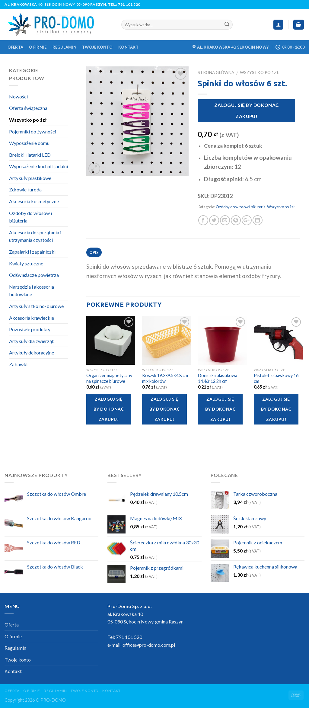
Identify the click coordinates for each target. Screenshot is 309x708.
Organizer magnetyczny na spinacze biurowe (109, 378)
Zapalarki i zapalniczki (32, 252)
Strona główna (216, 72)
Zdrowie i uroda (25, 189)
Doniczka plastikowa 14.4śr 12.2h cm (217, 378)
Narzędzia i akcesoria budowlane (31, 290)
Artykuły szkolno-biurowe (36, 306)
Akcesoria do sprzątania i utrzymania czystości (35, 236)
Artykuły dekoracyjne (31, 352)
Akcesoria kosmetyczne (34, 201)
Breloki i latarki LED (30, 155)
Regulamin (64, 47)
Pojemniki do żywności (32, 131)
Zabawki (18, 364)
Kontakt (128, 47)
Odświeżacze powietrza (34, 275)
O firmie (37, 47)
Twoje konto (97, 47)
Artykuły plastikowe (30, 178)
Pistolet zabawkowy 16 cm (276, 378)
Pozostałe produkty (29, 329)
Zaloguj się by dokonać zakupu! (246, 110)
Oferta (16, 47)
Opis (94, 252)
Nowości (18, 96)
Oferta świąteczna (28, 108)
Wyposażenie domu (29, 143)
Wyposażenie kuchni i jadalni (38, 166)
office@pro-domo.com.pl (149, 645)
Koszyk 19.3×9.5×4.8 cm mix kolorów (165, 378)
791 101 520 (129, 4)
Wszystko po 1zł (259, 72)
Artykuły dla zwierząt (31, 341)
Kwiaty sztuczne (26, 263)
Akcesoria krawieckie (31, 318)
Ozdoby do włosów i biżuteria (241, 206)
